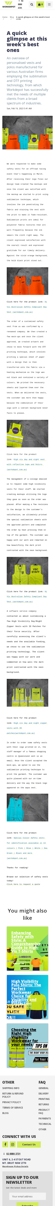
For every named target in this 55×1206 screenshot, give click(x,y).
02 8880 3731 (13, 1127)
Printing (44, 1072)
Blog (12, 17)
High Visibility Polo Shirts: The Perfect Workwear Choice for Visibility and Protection (26, 965)
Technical (45, 1097)
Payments (45, 1092)
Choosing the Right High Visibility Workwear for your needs (24, 1010)
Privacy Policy (11, 1075)
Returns (44, 1078)
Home (4, 17)
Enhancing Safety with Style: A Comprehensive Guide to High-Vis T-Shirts (26, 915)
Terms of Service (12, 1081)
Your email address (22, 1170)
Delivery (44, 1067)
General (44, 1061)
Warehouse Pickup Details (15, 1140)
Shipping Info (10, 1061)
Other (42, 1103)
